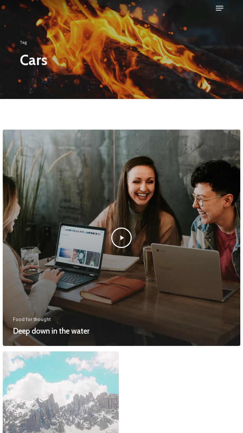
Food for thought (32, 319)
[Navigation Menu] (219, 8)
